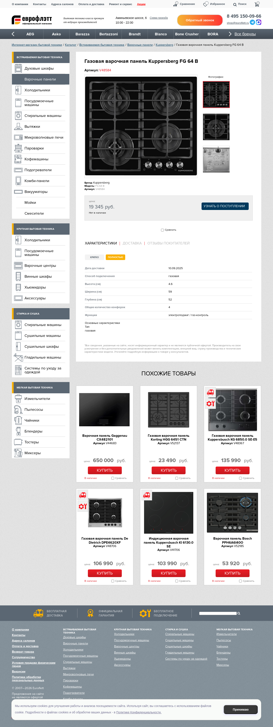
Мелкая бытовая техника (35, 387)
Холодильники (37, 90)
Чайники (32, 420)
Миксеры (33, 453)
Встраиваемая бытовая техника (101, 45)
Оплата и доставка (91, 4)
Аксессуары (35, 298)
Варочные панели (140, 45)
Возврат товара (23, 652)
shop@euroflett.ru (238, 22)
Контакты (39, 4)
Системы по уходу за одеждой (43, 370)
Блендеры (33, 431)
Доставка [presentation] (132, 243)
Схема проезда (159, 17)
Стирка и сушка (28, 313)
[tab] (102, 243)
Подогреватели (38, 170)
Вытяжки (32, 126)
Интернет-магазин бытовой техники (37, 45)
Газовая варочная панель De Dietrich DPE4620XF (104, 540)
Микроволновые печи (44, 137)
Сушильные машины (43, 335)
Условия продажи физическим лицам (33, 664)
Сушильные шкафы (42, 346)
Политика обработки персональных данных (28, 678)
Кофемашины (36, 159)
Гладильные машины (43, 357)
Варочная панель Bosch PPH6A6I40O (232, 540)
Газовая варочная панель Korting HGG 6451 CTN (168, 438)
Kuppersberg (164, 45)
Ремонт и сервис (120, 4)
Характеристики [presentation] (101, 243)
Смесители (34, 213)
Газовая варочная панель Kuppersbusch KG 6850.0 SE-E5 (232, 438)
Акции (141, 4)
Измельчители (37, 398)
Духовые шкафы (39, 68)
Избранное (217, 4)
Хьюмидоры (35, 287)
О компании (20, 4)
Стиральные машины (43, 115)
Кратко (94, 257)
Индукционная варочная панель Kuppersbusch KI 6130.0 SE (168, 542)
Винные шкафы (38, 276)
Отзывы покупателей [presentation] (168, 243)
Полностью (115, 257)
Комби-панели (37, 180)
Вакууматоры (36, 191)
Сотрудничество (23, 657)
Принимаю (241, 709)
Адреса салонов (62, 4)
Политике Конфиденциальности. (138, 712)
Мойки (30, 202)
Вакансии (18, 671)
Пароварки (34, 148)
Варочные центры (40, 265)
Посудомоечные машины (39, 103)
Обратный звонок (200, 20)
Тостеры (32, 442)
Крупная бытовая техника (35, 229)
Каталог (70, 45)
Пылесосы (34, 409)
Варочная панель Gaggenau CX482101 (104, 438)
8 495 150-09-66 (244, 16)
